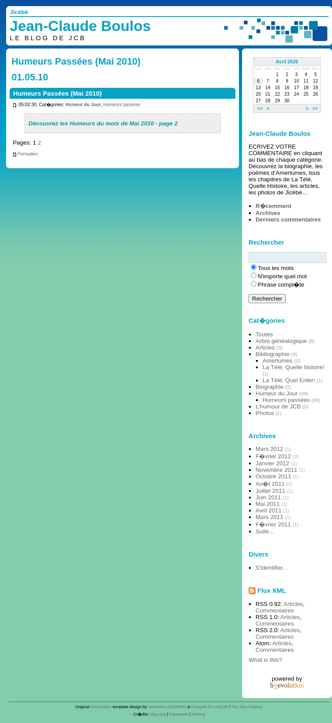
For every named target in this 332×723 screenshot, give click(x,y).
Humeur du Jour (83, 104)
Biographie (270, 387)
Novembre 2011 (276, 470)
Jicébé (19, 12)
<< (260, 108)
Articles (265, 347)
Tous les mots (276, 268)
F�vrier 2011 (273, 524)
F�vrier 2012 (273, 456)
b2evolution (100, 706)
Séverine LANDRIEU (167, 706)
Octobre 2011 (273, 476)
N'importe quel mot (282, 276)
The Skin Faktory (246, 706)
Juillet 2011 (270, 491)
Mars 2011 (270, 517)
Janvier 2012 (272, 463)
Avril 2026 (287, 61)
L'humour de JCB (278, 406)
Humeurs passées (122, 104)
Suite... (265, 531)
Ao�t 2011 (270, 484)
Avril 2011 (269, 510)
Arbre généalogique (281, 341)
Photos (265, 413)
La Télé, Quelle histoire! (294, 367)
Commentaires (275, 610)
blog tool (158, 714)
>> (315, 108)
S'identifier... (271, 567)
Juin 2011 (268, 497)
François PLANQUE (209, 706)
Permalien (25, 154)
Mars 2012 (270, 449)
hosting (198, 714)
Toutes (264, 334)
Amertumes (278, 360)
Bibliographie (273, 354)
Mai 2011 (268, 504)
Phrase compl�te (281, 284)
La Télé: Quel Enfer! (289, 380)
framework (178, 714)
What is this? (265, 660)
